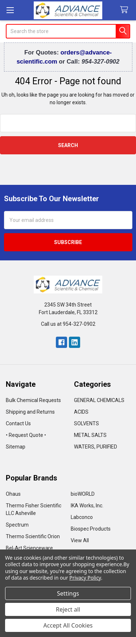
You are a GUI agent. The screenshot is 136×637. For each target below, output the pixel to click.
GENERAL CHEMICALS (99, 400)
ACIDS (81, 412)
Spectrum (17, 525)
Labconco (82, 517)
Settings (68, 593)
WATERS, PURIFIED (95, 447)
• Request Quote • (26, 435)
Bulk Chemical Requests (33, 400)
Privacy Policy (85, 577)
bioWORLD (83, 494)
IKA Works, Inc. (87, 505)
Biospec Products (91, 529)
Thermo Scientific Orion (33, 536)
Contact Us (18, 423)
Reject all (68, 609)
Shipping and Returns (30, 412)
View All (80, 540)
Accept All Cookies (68, 625)
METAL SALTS (90, 435)
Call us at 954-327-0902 (68, 324)
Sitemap (15, 447)
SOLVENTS (86, 423)
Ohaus (13, 494)
